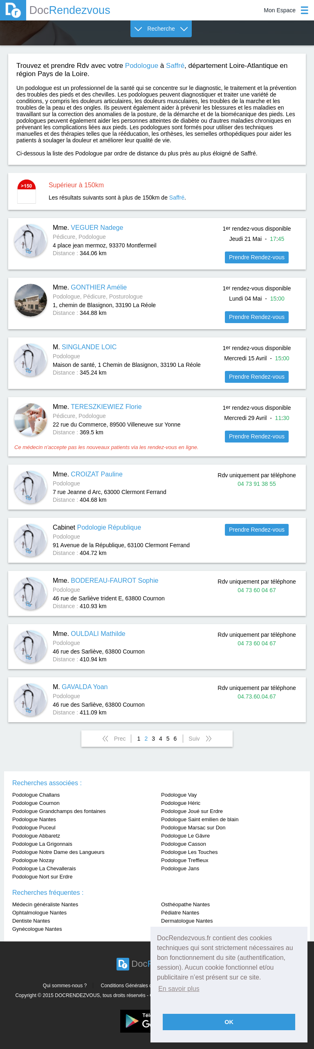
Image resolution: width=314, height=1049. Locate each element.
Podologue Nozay (33, 860)
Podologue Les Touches (189, 852)
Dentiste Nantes (31, 921)
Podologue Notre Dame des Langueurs (58, 852)
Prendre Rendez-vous (257, 257)
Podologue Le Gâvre (185, 836)
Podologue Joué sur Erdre (192, 811)
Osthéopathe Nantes (185, 904)
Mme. (88, 227)
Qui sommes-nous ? (65, 985)
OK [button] (228, 1022)
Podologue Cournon (36, 803)
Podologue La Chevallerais (44, 868)
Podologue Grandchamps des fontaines (58, 811)
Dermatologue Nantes (187, 921)
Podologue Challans (36, 795)
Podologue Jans (180, 868)
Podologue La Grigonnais (42, 844)
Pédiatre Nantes (180, 913)
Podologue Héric (180, 803)
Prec (120, 738)
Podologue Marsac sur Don (193, 827)
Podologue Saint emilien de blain (199, 819)
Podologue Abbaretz (36, 836)
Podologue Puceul (34, 827)
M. (85, 347)
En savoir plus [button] (179, 988)
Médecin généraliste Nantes (45, 904)
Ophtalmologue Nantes (39, 913)
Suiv (194, 738)
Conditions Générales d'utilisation (137, 985)
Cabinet (97, 527)
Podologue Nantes (34, 819)
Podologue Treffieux (184, 860)
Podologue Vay (179, 795)
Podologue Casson (183, 844)
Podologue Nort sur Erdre (42, 877)
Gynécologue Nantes (37, 929)
